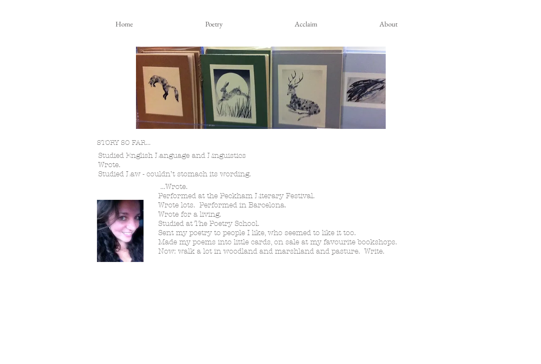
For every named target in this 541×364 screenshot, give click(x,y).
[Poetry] (214, 24)
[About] (388, 24)
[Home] (124, 24)
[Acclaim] (306, 24)
